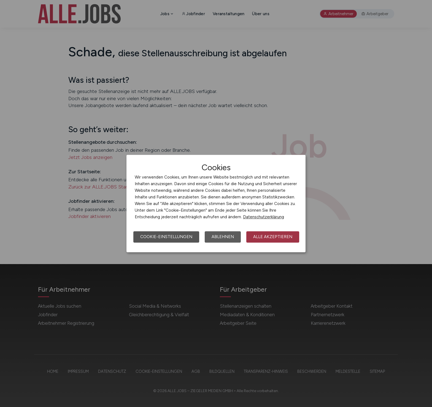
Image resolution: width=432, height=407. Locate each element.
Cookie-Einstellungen (166, 236)
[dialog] (216, 203)
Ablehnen (223, 236)
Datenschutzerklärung (263, 216)
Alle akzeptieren (272, 236)
